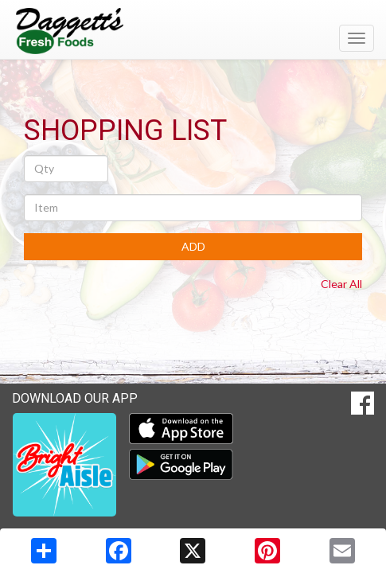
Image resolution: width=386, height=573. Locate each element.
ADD (193, 246)
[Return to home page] (193, 31)
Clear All (341, 283)
